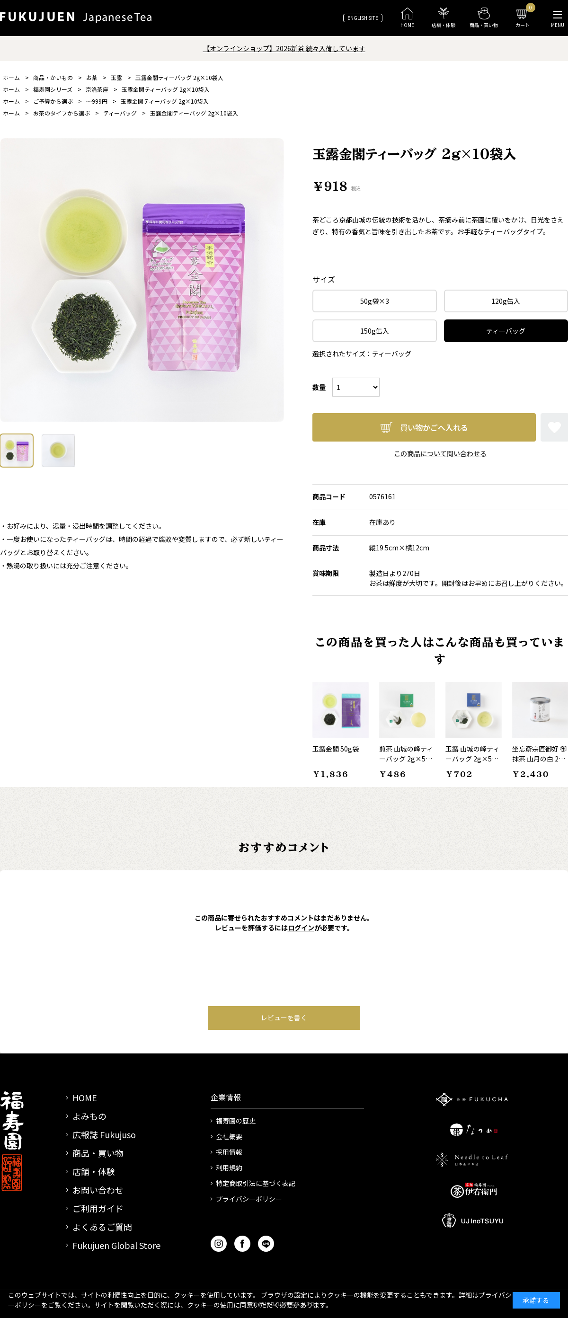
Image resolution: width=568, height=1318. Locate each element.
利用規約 (229, 1167)
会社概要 (229, 1136)
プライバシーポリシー (249, 1198)
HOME (84, 1097)
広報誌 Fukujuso (104, 1134)
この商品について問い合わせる (440, 453)
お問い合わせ (98, 1190)
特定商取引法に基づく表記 (255, 1183)
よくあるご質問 (102, 1227)
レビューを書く (284, 1017)
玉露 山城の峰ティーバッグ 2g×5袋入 (472, 758)
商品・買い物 (98, 1153)
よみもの (89, 1116)
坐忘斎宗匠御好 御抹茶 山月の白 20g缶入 (539, 758)
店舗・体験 (93, 1171)
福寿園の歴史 (236, 1120)
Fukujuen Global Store (116, 1245)
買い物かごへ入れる (434, 427)
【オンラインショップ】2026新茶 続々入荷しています (284, 48)
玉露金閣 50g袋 (335, 748)
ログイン (301, 927)
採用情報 (229, 1152)
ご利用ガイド (98, 1208)
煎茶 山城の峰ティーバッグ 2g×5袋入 (406, 758)
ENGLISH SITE (362, 17)
